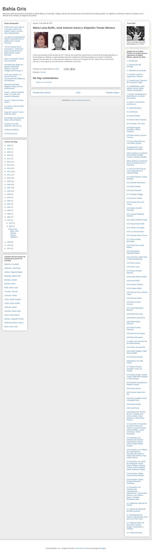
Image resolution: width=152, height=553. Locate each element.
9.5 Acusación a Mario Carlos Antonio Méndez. (135, 474)
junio (11, 223)
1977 (9, 220)
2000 (9, 207)
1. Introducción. (132, 61)
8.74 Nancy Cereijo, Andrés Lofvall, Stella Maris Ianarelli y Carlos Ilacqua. (137, 377)
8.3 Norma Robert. (133, 116)
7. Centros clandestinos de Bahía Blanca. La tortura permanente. (136, 96)
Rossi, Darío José (10, 327)
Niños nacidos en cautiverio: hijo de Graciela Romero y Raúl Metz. (137, 163)
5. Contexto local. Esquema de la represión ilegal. (137, 81)
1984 (9, 214)
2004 (9, 197)
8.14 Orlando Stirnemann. (136, 183)
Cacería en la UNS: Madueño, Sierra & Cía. (13, 125)
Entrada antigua (112, 93)
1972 (9, 248)
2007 (9, 188)
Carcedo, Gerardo (11, 291)
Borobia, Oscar (9, 284)
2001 (9, 204)
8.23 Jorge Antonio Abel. (136, 224)
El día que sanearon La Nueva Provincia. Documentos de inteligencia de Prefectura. (14, 77)
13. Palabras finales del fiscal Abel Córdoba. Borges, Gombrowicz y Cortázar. (135, 526)
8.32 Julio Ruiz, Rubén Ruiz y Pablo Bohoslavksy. (137, 258)
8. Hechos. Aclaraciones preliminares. (136, 103)
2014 (9, 165)
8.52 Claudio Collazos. (135, 284)
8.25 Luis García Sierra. (135, 232)
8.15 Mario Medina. (134, 186)
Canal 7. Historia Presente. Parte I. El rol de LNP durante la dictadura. (14, 94)
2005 (9, 194)
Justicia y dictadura (11, 130)
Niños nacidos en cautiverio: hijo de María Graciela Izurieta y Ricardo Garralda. (137, 155)
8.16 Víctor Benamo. (134, 190)
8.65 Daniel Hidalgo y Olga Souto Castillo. (137, 352)
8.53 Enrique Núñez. (134, 288)
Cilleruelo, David (10, 307)
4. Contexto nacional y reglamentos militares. (135, 75)
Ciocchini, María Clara (12, 311)
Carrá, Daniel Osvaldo (12, 299)
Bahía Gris (14, 8)
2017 (9, 159)
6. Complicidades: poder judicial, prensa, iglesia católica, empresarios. (136, 88)
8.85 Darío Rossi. (133, 408)
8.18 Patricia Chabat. (134, 198)
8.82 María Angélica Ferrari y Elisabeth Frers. (137, 399)
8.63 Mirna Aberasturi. (135, 337)
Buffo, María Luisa (11, 288)
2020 (9, 152)
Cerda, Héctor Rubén (12, 303)
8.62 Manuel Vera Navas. (136, 333)
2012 (9, 171)
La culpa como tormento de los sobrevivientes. (137, 342)
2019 (9, 155)
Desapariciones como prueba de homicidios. (135, 148)
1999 (9, 210)
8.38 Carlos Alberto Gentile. (137, 277)
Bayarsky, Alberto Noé (12, 276)
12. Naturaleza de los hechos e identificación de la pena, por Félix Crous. (137, 517)
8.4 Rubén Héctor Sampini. (137, 120)
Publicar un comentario (44, 82)
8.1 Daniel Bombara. (134, 108)
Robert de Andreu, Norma (13, 323)
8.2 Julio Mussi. (132, 112)
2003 (9, 201)
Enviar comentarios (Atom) (81, 100)
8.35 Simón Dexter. (134, 263)
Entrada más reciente (41, 93)
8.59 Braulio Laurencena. (136, 318)
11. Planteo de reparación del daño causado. (136, 510)
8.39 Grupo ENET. (133, 281)
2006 (9, 191)
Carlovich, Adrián (10, 295)
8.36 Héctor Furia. (133, 267)
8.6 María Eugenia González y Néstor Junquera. (133, 130)
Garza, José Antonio (11, 315)
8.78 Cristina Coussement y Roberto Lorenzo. (137, 384)
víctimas (43, 72)
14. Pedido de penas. (134, 533)
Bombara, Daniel (10, 280)
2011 (9, 175)
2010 (9, 178)
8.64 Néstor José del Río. (136, 347)
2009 (9, 181)
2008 (9, 184)
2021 (9, 149)
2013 (9, 168)
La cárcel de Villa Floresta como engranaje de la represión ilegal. (136, 171)
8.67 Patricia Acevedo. (135, 357)
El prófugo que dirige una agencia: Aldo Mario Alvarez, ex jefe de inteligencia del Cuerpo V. (13, 67)
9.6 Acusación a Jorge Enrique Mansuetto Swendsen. (135, 481)
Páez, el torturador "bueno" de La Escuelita (14, 60)
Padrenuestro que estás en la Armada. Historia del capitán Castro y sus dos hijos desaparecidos (14, 30)
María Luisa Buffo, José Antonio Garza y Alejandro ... (14, 233)
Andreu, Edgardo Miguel (13, 272)
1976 (9, 242)
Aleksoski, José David (12, 268)
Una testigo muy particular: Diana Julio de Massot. (14, 119)
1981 (9, 217)
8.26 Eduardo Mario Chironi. (137, 235)
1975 (9, 245)
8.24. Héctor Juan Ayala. (136, 228)
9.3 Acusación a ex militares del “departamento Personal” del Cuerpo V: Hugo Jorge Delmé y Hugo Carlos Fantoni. (137, 454)
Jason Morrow (80, 548)
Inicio (78, 93)
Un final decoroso (10, 134)
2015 (9, 162)
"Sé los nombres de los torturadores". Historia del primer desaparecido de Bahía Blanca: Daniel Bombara (13, 51)
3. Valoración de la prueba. (136, 70)
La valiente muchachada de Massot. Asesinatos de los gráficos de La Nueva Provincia (14, 40)
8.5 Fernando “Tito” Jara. (136, 124)
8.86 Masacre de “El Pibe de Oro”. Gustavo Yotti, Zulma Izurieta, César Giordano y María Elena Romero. (136, 416)
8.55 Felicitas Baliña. (134, 298)
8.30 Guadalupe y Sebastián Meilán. (133, 252)
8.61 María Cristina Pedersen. (134, 329)
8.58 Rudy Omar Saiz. (135, 314)
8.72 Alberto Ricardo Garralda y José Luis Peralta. (134, 369)
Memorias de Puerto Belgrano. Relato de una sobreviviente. (13, 86)
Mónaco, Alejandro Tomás (14, 319)
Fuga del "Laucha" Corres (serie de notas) (13, 113)
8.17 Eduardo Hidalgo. (135, 194)
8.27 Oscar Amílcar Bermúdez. (134, 240)
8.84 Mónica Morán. (134, 404)
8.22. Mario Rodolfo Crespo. (137, 220)
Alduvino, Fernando (11, 264)
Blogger (103, 548)
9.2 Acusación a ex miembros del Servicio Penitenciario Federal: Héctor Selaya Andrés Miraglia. (135, 442)
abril (10, 226)
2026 (9, 145)
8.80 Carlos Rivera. (134, 388)
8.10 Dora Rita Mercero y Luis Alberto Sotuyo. (136, 142)
